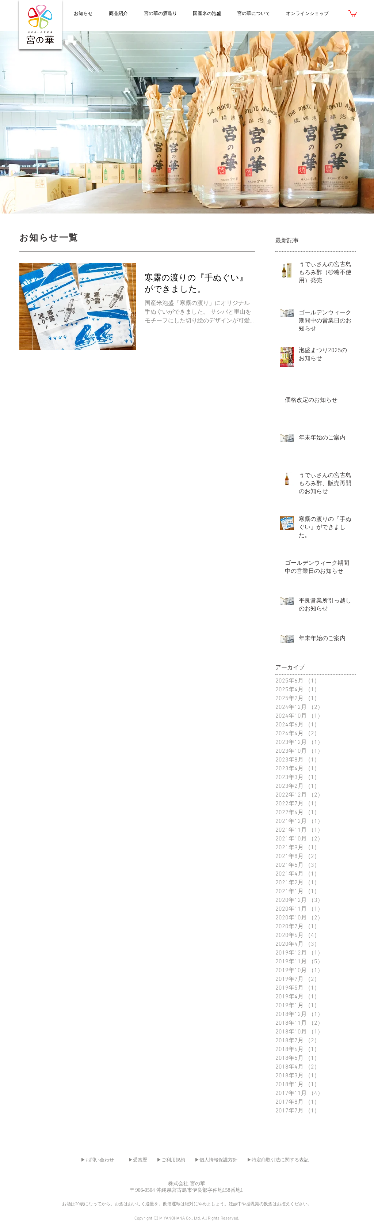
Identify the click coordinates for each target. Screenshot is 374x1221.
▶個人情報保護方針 (216, 1160)
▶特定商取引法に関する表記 (278, 1160)
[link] (352, 13)
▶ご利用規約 (171, 1160)
